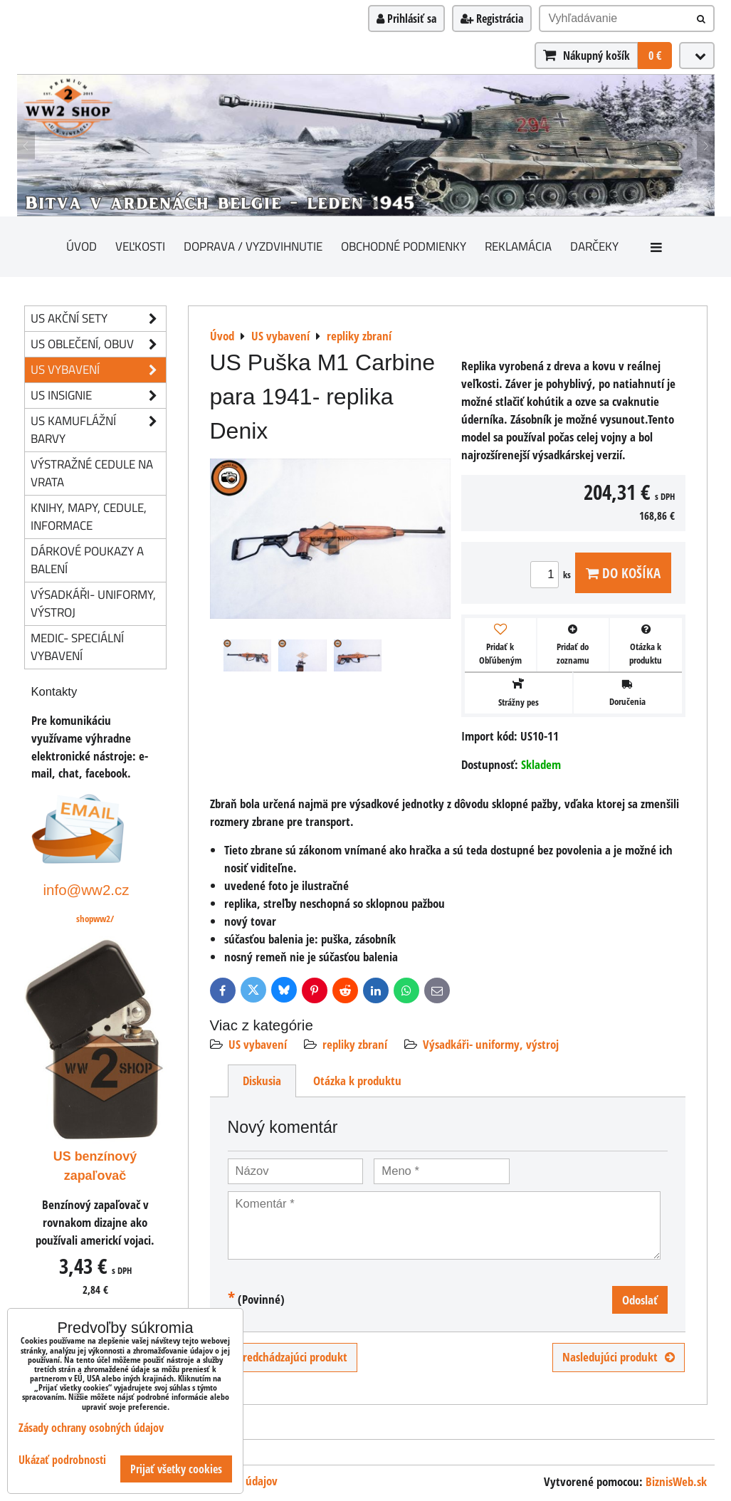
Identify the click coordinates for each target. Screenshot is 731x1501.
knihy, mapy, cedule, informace (89, 516)
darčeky (594, 246)
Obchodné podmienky (403, 246)
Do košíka (623, 572)
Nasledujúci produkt (618, 1357)
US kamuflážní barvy (98, 430)
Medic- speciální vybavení (77, 646)
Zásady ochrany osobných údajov (91, 1427)
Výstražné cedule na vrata (92, 473)
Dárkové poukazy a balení (87, 559)
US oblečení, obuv (98, 344)
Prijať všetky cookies (176, 1469)
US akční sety (98, 318)
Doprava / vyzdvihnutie (253, 246)
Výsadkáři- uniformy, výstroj (491, 1044)
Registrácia (492, 18)
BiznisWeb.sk (676, 1481)
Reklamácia (518, 246)
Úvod (81, 246)
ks (552, 574)
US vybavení (257, 1044)
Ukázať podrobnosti (62, 1460)
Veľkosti (140, 246)
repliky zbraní (354, 1044)
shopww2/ (95, 918)
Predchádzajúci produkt (283, 1357)
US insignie (98, 395)
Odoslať (640, 1300)
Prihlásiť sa (406, 18)
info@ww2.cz (86, 890)
